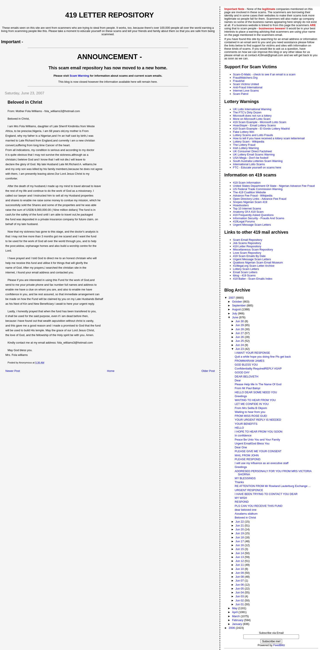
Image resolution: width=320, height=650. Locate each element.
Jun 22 (240, 521)
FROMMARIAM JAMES (249, 360)
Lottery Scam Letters (246, 269)
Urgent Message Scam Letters (252, 224)
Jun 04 (240, 592)
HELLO (239, 427)
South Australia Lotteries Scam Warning (258, 161)
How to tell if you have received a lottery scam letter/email (269, 138)
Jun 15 (240, 549)
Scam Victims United (246, 84)
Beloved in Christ (245, 517)
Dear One (241, 447)
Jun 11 (240, 564)
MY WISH (241, 497)
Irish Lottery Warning (246, 148)
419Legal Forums (244, 221)
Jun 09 (240, 572)
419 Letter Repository (109, 15)
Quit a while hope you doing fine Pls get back (263, 356)
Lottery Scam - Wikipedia (248, 141)
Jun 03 (240, 596)
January (237, 624)
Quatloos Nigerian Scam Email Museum (258, 262)
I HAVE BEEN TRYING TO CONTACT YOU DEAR (266, 494)
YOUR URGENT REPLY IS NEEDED (258, 419)
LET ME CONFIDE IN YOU (252, 404)
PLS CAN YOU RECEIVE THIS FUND (259, 505)
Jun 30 (240, 321)
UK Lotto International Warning (252, 109)
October (237, 301)
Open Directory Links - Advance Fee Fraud (259, 198)
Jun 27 (240, 333)
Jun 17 (240, 541)
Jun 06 (240, 584)
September (239, 305)
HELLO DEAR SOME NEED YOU (256, 392)
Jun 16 (240, 545)
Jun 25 (240, 340)
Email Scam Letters (245, 272)
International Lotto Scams (249, 164)
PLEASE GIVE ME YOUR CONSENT (258, 451)
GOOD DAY (242, 372)
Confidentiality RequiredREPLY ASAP (258, 368)
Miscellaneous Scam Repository (253, 249)
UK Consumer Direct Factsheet (252, 151)
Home (111, 371)
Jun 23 (240, 348)
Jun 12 (240, 561)
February (238, 620)
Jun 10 (240, 569)
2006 (232, 627)
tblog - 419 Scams (244, 275)
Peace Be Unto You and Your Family (257, 439)
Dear (238, 380)
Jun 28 (240, 329)
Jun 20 (240, 529)
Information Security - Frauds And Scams (258, 218)
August (237, 309)
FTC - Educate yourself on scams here (257, 167)
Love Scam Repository (247, 252)
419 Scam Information (247, 182)
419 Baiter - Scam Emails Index (252, 278)
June (235, 317)
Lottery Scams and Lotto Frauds (253, 135)
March (236, 616)
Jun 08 (240, 576)
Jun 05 (240, 588)
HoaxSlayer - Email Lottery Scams (254, 125)
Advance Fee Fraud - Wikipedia (252, 195)
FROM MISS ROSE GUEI (251, 415)
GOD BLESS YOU (246, 364)
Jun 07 (240, 580)
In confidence (243, 435)
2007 (232, 297)
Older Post (208, 371)
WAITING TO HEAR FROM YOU (255, 400)
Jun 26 (240, 337)
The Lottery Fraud (244, 144)
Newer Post (12, 371)
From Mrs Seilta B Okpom (251, 408)
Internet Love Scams (246, 90)
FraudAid (239, 80)
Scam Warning (79, 75)
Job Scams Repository (247, 243)
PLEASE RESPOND (248, 459)
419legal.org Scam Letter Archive (254, 265)
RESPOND (242, 501)
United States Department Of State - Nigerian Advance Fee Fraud (274, 185)
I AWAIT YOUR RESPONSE (252, 352)
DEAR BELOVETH (246, 376)
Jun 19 (240, 533)
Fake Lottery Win (243, 131)
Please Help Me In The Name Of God (258, 384)
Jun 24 (240, 345)
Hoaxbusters (241, 205)
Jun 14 (240, 553)
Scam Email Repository (247, 239)
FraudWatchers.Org (245, 77)
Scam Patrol (240, 93)
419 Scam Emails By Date (249, 256)
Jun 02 (240, 600)
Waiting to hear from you (250, 412)
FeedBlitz (279, 645)
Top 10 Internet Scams (247, 208)
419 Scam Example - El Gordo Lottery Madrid (261, 128)
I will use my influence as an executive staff (261, 463)
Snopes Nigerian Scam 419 (250, 202)
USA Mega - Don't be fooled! (251, 157)
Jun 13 (240, 557)
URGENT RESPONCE (249, 490)
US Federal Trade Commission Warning (258, 189)
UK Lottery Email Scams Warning (254, 154)
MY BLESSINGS (245, 478)
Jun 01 (240, 604)
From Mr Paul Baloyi (247, 388)
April (235, 612)
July (235, 313)
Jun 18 (240, 537)
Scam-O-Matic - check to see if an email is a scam (264, 74)
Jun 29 (240, 325)
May (235, 608)
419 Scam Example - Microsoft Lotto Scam (259, 122)
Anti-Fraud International (247, 87)
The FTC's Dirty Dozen (247, 112)
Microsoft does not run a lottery (252, 115)
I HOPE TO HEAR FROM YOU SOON (258, 431)
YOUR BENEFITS (246, 423)
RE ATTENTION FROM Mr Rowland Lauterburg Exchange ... (273, 486)
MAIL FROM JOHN (247, 455)
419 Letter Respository (247, 246)
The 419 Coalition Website (249, 192)
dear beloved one (245, 509)
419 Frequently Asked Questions (253, 215)
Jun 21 (240, 525)
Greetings (241, 396)
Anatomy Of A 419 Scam (248, 211)
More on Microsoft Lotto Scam (251, 118)
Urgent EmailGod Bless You (252, 443)
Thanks (239, 482)
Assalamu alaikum (246, 513)
